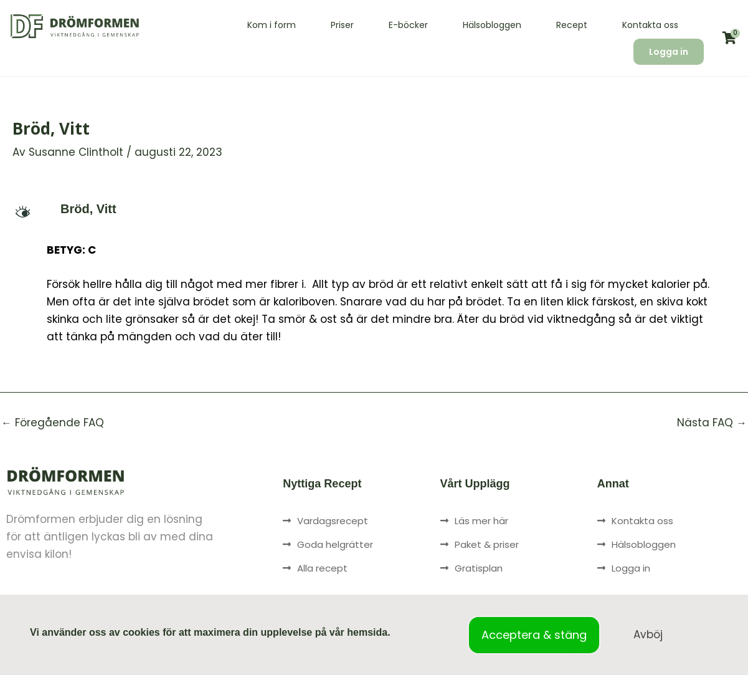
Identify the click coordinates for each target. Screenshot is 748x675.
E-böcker (408, 25)
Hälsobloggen (492, 25)
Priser (342, 25)
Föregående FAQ (52, 423)
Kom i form (271, 25)
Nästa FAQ (712, 423)
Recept (571, 25)
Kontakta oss (650, 25)
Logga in (668, 51)
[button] (374, 209)
